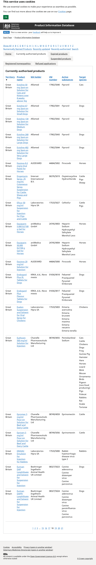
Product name (21, 78)
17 (49, 528)
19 (56, 528)
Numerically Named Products (17, 49)
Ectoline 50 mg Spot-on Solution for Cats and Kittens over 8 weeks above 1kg (23, 92)
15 (43, 528)
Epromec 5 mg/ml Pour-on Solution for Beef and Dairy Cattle (22, 421)
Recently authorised (61, 49)
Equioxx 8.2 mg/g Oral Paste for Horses (22, 167)
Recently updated (41, 49)
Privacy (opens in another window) (38, 547)
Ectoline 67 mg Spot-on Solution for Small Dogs (22, 109)
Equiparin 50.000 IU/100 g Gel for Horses (21, 248)
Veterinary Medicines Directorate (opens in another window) (28, 550)
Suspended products (61, 58)
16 (46, 528)
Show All (7, 45)
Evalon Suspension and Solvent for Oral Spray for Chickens (22, 314)
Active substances (67, 78)
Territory (10, 77)
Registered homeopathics (18, 63)
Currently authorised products (31, 54)
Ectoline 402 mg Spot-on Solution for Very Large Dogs (22, 153)
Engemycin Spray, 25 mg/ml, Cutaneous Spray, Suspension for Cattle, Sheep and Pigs (22, 187)
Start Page (7, 37)
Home (8, 54)
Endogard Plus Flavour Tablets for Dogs (22, 296)
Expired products (59, 54)
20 (59, 528)
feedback (36, 32)
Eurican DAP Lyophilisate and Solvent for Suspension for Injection (23, 476)
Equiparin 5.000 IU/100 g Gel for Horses (23, 227)
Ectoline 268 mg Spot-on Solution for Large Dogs (22, 138)
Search (75, 49)
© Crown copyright (85, 558)
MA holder (36, 77)
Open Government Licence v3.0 (43, 556)
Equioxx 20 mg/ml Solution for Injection (22, 265)
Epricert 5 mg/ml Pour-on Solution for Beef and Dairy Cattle (22, 439)
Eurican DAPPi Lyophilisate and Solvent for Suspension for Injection (23, 500)
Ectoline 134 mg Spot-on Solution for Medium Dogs (22, 124)
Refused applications (45, 63)
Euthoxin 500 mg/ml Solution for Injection (22, 341)
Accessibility (17, 547)
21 (62, 528)
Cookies (62, 11)
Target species (82, 78)
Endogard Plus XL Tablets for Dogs (22, 278)
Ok (6, 17)
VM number (53, 78)
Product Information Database (54, 25)
